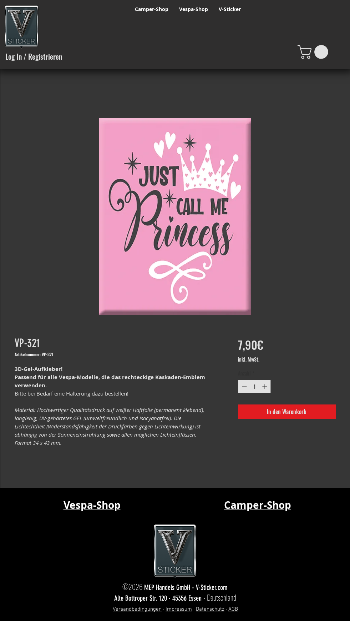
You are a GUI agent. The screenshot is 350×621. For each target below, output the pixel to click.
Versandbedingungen (137, 609)
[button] (314, 52)
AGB (233, 609)
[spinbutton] (254, 386)
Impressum (179, 609)
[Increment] (265, 386)
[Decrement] (243, 386)
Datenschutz (210, 609)
